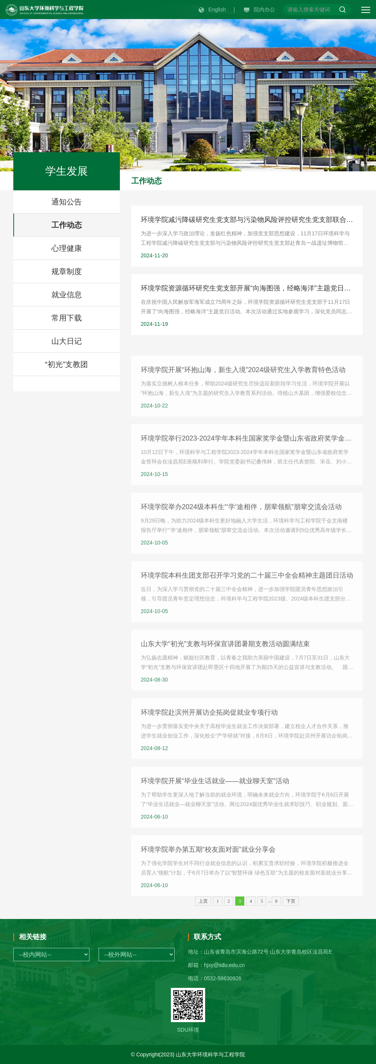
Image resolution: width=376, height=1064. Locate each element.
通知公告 (66, 202)
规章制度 (66, 271)
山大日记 (66, 341)
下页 (290, 906)
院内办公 (259, 9)
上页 (203, 906)
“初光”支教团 (66, 364)
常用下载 (66, 318)
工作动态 (66, 225)
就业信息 (66, 294)
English (212, 9)
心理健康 (66, 248)
